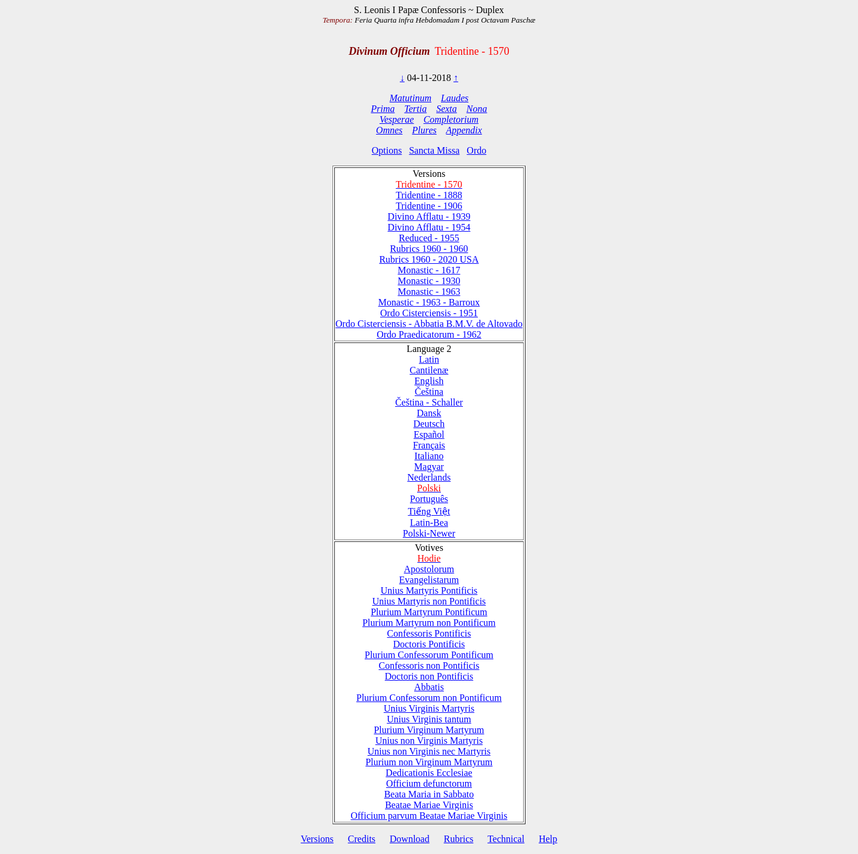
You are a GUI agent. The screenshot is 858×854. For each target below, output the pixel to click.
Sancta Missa (434, 150)
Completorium (451, 119)
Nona (477, 109)
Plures (424, 130)
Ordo (476, 150)
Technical (505, 839)
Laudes (454, 98)
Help (548, 839)
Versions (317, 839)
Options (387, 150)
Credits (361, 839)
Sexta (446, 109)
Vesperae (397, 119)
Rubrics (459, 839)
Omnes (389, 130)
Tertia (416, 109)
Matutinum (410, 98)
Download (410, 839)
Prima (383, 109)
